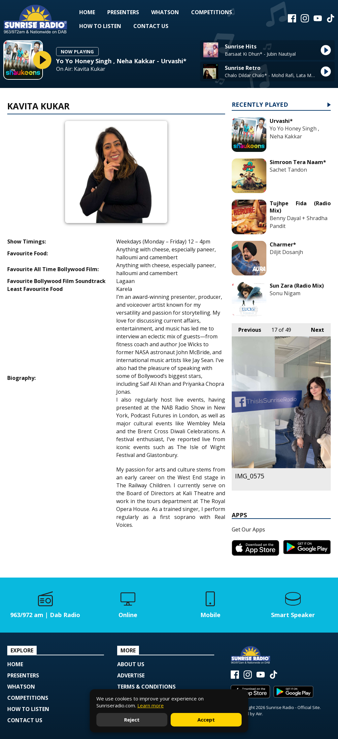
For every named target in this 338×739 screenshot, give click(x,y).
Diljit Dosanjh (286, 252)
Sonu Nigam (285, 293)
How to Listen (100, 26)
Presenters (123, 12)
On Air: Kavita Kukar (80, 69)
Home (87, 12)
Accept (206, 719)
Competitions (211, 12)
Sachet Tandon (288, 169)
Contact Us (150, 26)
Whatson (165, 12)
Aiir (259, 714)
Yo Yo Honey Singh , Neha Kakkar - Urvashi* (121, 61)
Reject (132, 719)
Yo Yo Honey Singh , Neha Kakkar (294, 132)
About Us (130, 664)
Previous (246, 328)
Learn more (150, 705)
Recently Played (260, 104)
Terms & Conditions (146, 686)
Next (314, 328)
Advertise (131, 675)
